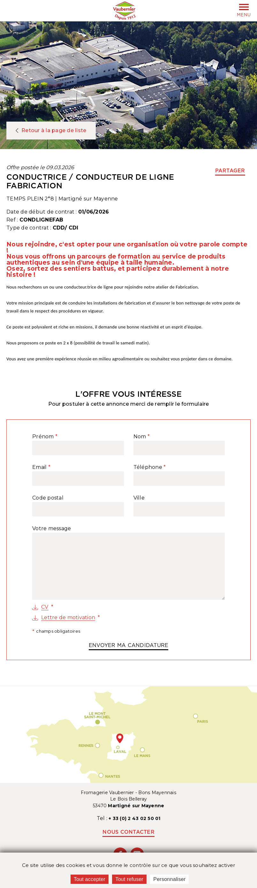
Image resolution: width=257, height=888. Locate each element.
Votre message (51, 528)
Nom (139, 436)
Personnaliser (169, 879)
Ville (139, 497)
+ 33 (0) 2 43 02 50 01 (135, 818)
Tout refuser (129, 879)
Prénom (43, 436)
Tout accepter (89, 879)
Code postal (48, 497)
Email (39, 467)
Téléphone (147, 467)
